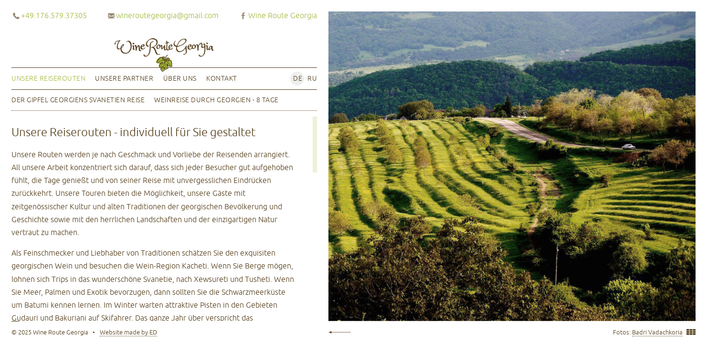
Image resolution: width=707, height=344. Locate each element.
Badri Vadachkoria (657, 332)
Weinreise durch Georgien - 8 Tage (216, 100)
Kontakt (221, 78)
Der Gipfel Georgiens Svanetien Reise (78, 100)
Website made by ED (128, 332)
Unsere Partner (124, 78)
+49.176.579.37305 (54, 15)
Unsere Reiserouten (48, 78)
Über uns (180, 78)
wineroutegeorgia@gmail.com (167, 15)
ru (312, 78)
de (297, 78)
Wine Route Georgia (282, 15)
